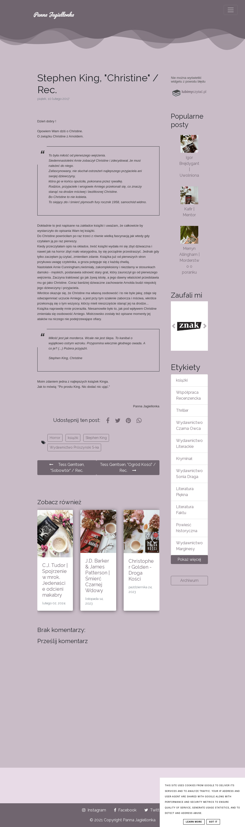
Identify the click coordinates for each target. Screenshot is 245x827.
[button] (174, 326)
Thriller (182, 410)
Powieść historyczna (186, 527)
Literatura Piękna (185, 491)
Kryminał (184, 458)
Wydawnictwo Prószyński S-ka (74, 447)
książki (73, 438)
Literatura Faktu (185, 509)
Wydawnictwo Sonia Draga (189, 473)
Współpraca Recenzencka (188, 395)
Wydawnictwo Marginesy (189, 546)
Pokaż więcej (189, 559)
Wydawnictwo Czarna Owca (189, 425)
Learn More (194, 822)
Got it (213, 822)
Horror (55, 438)
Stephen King (96, 438)
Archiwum (189, 580)
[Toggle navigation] (231, 10)
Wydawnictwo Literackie (189, 443)
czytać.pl (194, 92)
